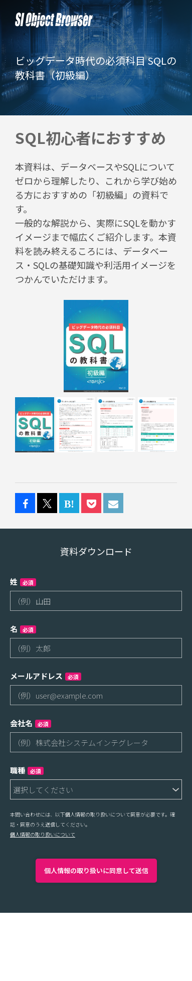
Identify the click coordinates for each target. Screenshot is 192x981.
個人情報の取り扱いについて (42, 834)
